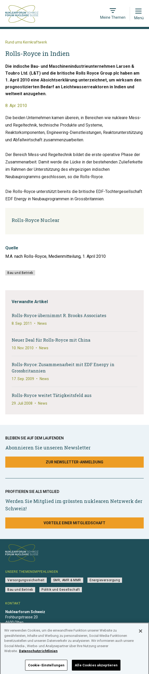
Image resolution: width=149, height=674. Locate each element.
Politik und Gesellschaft (60, 589)
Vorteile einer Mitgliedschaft (74, 523)
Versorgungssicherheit (26, 580)
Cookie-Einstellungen (46, 667)
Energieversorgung (105, 580)
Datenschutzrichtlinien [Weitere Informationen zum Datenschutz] (38, 653)
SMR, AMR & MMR (67, 580)
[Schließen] (140, 633)
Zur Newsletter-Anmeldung (74, 462)
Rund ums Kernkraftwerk (26, 42)
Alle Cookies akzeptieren (96, 667)
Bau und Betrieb (20, 273)
